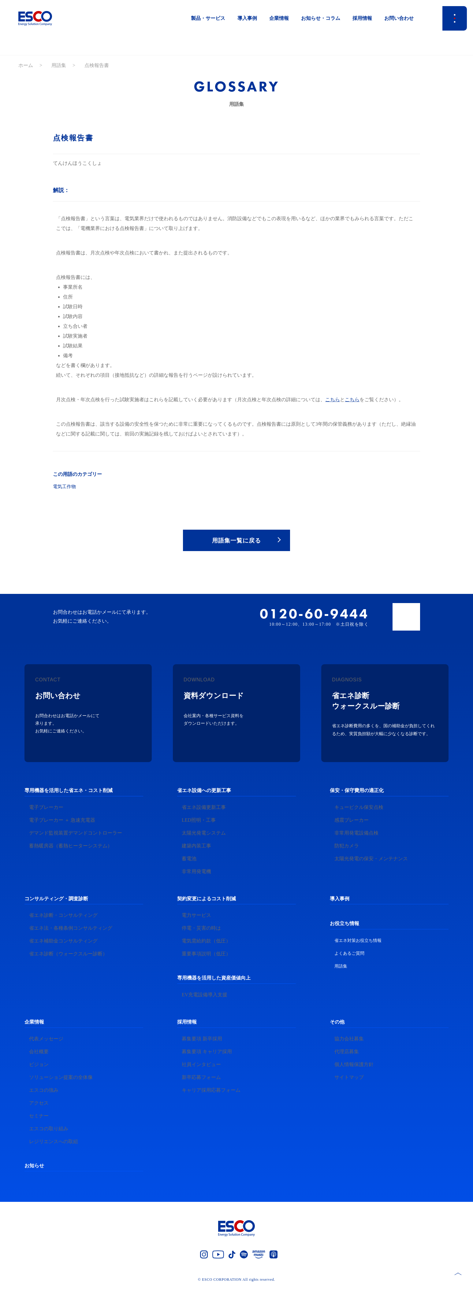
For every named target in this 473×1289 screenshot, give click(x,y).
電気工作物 (65, 486)
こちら (332, 399)
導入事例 (247, 18)
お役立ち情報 (344, 925)
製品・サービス (208, 18)
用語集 (58, 65)
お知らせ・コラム (320, 18)
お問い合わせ (399, 18)
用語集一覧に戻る (236, 541)
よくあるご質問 (349, 955)
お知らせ (34, 1167)
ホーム (25, 65)
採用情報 (362, 18)
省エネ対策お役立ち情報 (358, 942)
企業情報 (279, 18)
